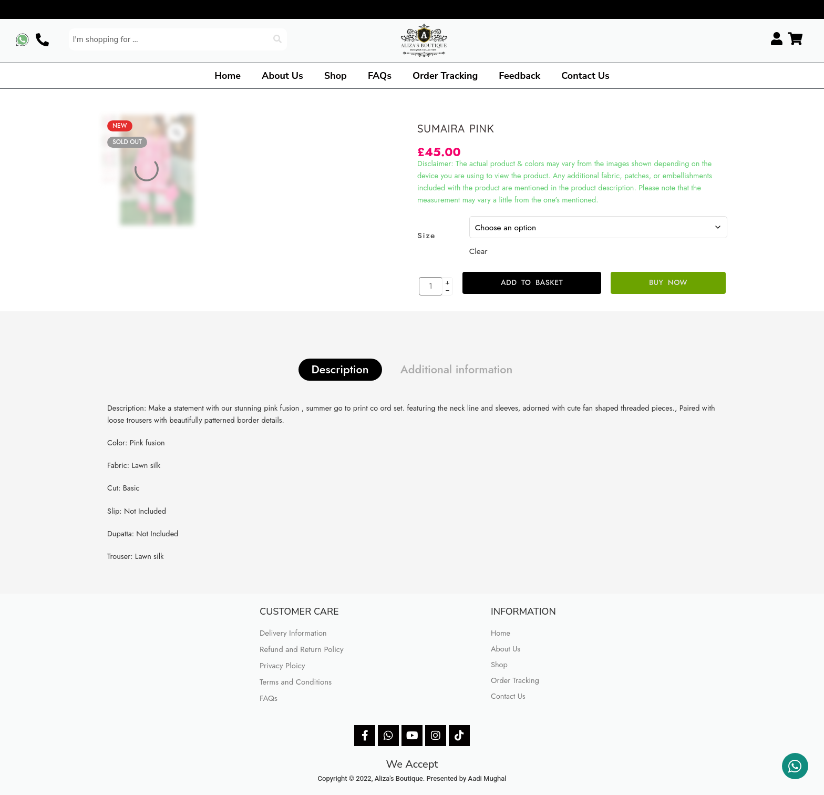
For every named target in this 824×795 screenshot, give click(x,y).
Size (426, 235)
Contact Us (585, 75)
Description (340, 369)
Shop (335, 75)
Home (227, 75)
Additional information (456, 369)
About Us (282, 75)
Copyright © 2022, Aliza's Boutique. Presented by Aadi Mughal (412, 778)
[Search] (278, 39)
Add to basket (532, 282)
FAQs (380, 75)
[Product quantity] (430, 286)
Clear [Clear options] (478, 251)
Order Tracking (445, 75)
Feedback (519, 75)
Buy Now (668, 282)
